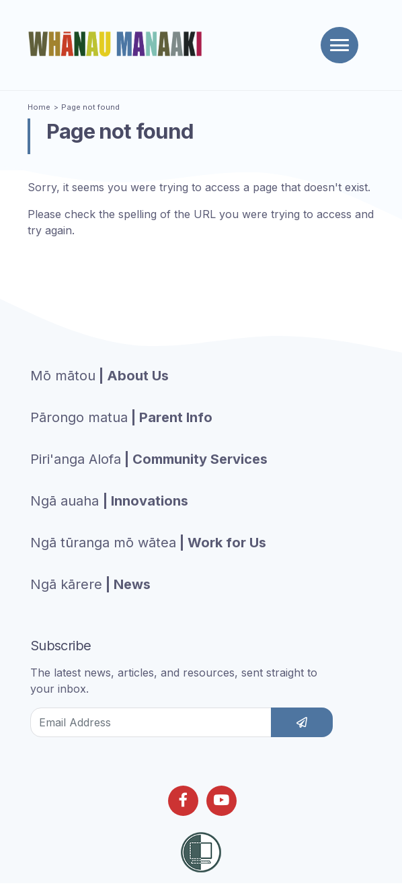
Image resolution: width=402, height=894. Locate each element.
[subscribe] (302, 722)
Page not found (90, 107)
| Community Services (149, 459)
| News (90, 584)
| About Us (99, 376)
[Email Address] (151, 722)
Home (39, 107)
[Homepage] (118, 44)
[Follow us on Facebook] (183, 801)
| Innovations (109, 501)
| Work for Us (148, 543)
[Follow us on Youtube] (221, 801)
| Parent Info (121, 417)
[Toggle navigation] (339, 45)
